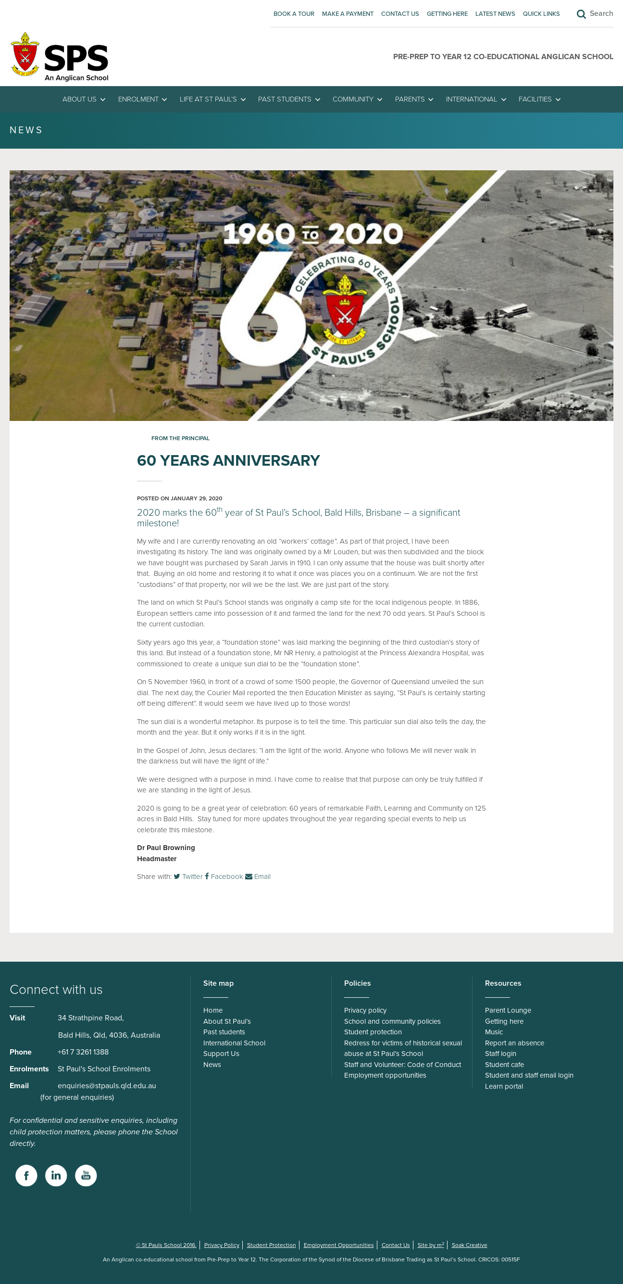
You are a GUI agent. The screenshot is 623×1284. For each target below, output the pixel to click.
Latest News (495, 14)
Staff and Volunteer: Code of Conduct (402, 1064)
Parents (410, 99)
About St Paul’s (227, 1021)
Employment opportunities (385, 1075)
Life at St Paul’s (208, 99)
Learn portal (504, 1086)
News (212, 1064)
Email (258, 876)
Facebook (224, 876)
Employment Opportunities (339, 1245)
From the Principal (180, 438)
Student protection (373, 1032)
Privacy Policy (221, 1245)
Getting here (447, 14)
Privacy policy (365, 1010)
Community (353, 99)
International (472, 99)
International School (234, 1043)
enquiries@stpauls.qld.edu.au (107, 1086)
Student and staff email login (529, 1075)
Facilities (535, 99)
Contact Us (400, 14)
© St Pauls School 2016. (166, 1245)
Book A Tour (294, 14)
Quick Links (541, 14)
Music (494, 1032)
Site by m (431, 1245)
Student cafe (504, 1064)
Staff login (500, 1053)
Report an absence (514, 1043)
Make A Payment (348, 14)
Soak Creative (469, 1245)
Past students (285, 99)
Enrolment (138, 99)
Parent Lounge (508, 1010)
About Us (79, 99)
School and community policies (392, 1021)
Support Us (221, 1053)
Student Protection (271, 1245)
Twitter (188, 876)
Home (213, 1010)
